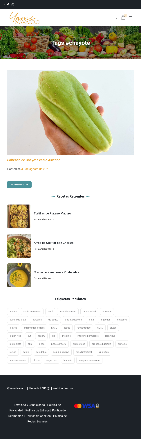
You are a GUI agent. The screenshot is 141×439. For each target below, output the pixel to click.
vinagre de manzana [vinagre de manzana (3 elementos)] (89, 360)
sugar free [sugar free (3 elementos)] (51, 360)
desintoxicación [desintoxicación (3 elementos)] (73, 319)
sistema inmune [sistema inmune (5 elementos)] (18, 360)
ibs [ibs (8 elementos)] (53, 335)
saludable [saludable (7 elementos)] (41, 352)
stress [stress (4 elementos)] (36, 360)
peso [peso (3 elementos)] (42, 344)
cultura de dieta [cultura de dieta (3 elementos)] (18, 319)
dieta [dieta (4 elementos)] (91, 319)
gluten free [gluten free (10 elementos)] (15, 335)
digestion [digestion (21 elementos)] (105, 319)
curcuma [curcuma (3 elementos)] (37, 319)
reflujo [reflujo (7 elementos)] (13, 352)
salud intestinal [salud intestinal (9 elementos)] (84, 352)
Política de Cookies (38, 416)
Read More (19, 184)
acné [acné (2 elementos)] (50, 311)
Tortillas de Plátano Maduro (52, 213)
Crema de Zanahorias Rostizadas (56, 272)
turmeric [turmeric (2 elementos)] (68, 360)
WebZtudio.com (63, 388)
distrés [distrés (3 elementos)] (13, 327)
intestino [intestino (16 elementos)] (66, 335)
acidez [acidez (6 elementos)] (13, 311)
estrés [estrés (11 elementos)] (67, 327)
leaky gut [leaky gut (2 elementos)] (110, 335)
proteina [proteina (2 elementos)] (122, 344)
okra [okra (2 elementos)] (30, 344)
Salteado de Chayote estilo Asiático (33, 160)
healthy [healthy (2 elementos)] (41, 335)
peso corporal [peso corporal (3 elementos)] (58, 344)
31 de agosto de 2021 (35, 169)
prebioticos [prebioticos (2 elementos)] (79, 344)
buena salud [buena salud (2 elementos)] (89, 311)
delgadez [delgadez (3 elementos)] (53, 319)
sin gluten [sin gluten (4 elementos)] (103, 352)
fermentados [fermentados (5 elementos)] (84, 327)
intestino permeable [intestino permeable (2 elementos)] (88, 335)
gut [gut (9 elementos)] (29, 335)
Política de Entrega (37, 410)
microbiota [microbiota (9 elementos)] (15, 344)
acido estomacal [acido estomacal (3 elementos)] (32, 311)
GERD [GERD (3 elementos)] (100, 327)
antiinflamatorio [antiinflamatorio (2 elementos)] (67, 311)
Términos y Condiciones (29, 405)
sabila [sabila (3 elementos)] (26, 352)
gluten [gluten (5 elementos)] (113, 327)
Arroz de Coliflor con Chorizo (54, 243)
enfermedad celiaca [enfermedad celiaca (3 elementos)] (34, 327)
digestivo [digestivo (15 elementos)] (122, 319)
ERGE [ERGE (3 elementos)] (54, 327)
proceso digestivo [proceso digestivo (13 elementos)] (101, 344)
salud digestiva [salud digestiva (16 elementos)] (61, 352)
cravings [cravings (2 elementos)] (106, 311)
